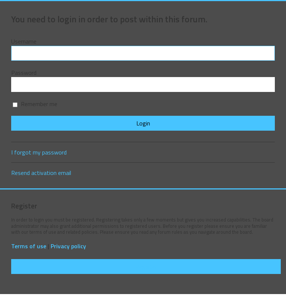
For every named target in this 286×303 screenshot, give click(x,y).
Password (23, 72)
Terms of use (28, 246)
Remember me (35, 103)
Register (146, 266)
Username (23, 41)
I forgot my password (39, 152)
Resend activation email (41, 172)
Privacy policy (68, 246)
